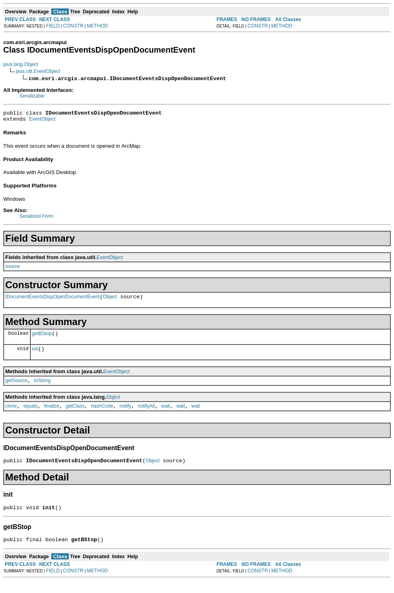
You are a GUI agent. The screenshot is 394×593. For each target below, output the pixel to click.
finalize (51, 414)
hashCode (102, 414)
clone (11, 414)
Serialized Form (36, 218)
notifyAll (146, 414)
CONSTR (73, 26)
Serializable (31, 96)
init (35, 355)
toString (42, 388)
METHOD (97, 26)
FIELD (53, 26)
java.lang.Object (20, 64)
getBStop (42, 338)
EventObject (42, 121)
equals (30, 414)
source (12, 269)
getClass (75, 414)
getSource (16, 388)
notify (125, 414)
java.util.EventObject (38, 71)
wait (165, 414)
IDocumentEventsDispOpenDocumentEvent (52, 300)
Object (110, 300)
